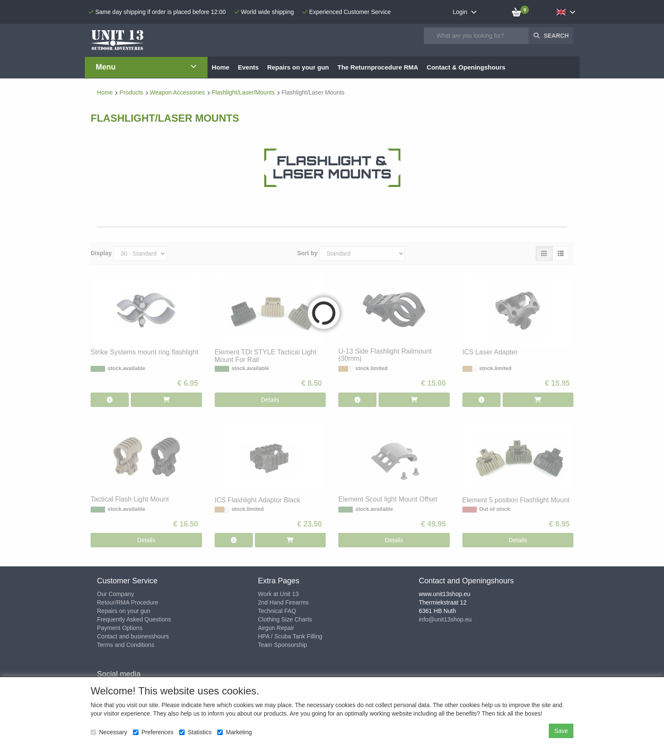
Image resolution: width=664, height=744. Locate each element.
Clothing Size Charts (285, 619)
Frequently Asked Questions (134, 619)
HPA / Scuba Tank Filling (290, 636)
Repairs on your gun (123, 610)
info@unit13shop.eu (445, 619)
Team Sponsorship (282, 644)
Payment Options (119, 627)
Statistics (195, 732)
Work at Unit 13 (278, 594)
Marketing (234, 732)
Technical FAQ (277, 610)
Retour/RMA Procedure (127, 602)
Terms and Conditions (125, 644)
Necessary (109, 732)
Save (561, 730)
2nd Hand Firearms (283, 602)
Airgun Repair (276, 627)
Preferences (153, 732)
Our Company (115, 594)
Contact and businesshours (133, 636)
